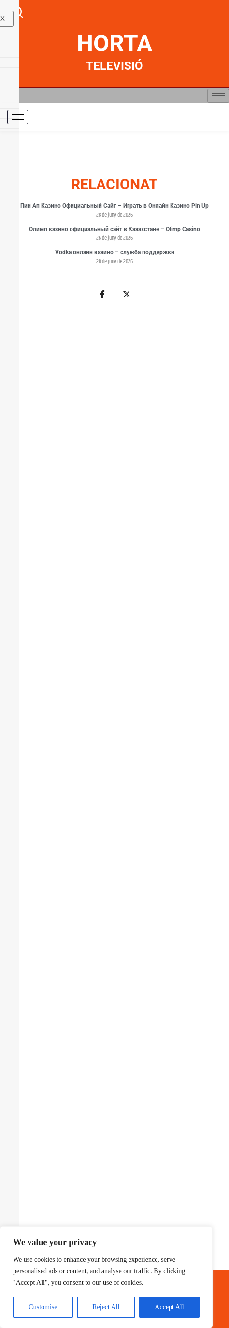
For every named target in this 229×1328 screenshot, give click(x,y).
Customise (43, 1307)
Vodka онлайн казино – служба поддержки (114, 252)
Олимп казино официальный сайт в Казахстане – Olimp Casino (114, 229)
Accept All (169, 1307)
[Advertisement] (114, 790)
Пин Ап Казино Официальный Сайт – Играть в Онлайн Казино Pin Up (114, 206)
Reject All (105, 1307)
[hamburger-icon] (218, 96)
